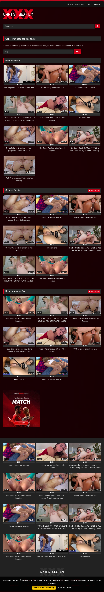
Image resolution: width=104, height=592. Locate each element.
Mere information (65, 587)
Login (89, 4)
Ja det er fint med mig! (44, 587)
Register (97, 4)
